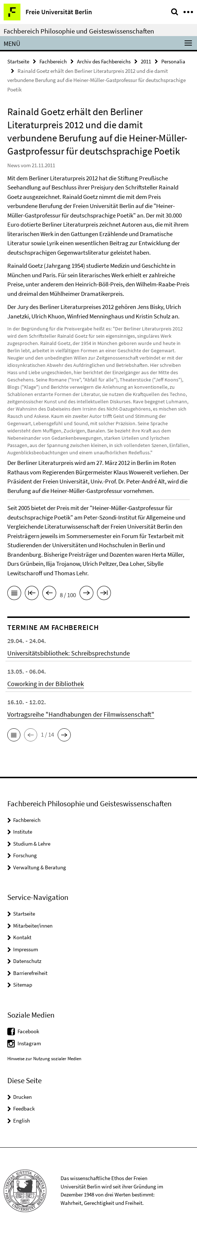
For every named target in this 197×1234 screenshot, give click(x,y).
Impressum (25, 949)
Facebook (28, 1031)
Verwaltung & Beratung (39, 867)
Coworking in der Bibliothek (45, 683)
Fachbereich (53, 61)
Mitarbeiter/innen (33, 925)
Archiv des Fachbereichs (104, 61)
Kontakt (22, 937)
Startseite (18, 61)
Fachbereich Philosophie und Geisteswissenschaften (79, 31)
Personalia (173, 61)
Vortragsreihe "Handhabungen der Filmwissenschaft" (80, 714)
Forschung (25, 855)
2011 (146, 61)
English (21, 1120)
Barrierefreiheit (30, 972)
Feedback (24, 1108)
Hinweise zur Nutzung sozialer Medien (44, 1058)
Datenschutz (27, 960)
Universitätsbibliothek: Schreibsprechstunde (68, 653)
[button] (13, 735)
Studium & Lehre (31, 843)
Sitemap (22, 984)
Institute (22, 831)
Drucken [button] (22, 1096)
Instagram (29, 1043)
